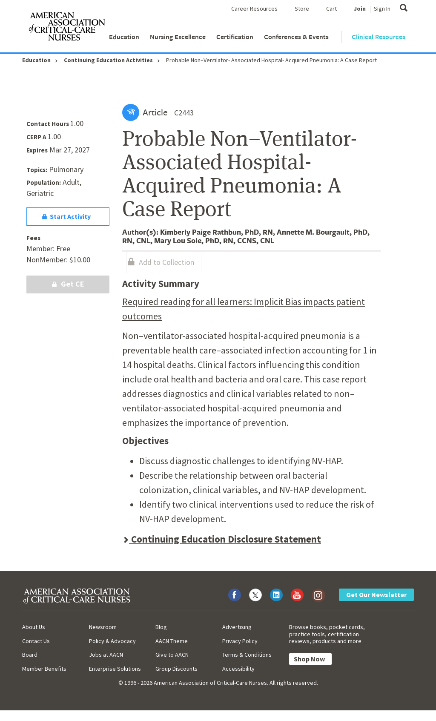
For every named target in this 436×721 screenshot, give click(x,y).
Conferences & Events (296, 36)
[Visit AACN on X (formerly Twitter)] (255, 595)
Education (124, 36)
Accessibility (238, 668)
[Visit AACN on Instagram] (318, 595)
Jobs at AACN (106, 654)
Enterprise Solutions (115, 668)
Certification (234, 36)
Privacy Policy (240, 641)
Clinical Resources (378, 36)
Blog (161, 627)
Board (29, 654)
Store (302, 8)
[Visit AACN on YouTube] (297, 595)
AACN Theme (171, 641)
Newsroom (103, 627)
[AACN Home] (66, 28)
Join (360, 8)
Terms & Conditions (247, 654)
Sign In (382, 8)
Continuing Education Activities (108, 60)
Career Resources (254, 8)
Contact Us (36, 641)
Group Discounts (176, 668)
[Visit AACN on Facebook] (234, 595)
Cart (331, 8)
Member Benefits (44, 668)
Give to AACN (172, 654)
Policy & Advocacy (112, 641)
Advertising (237, 627)
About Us (33, 627)
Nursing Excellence (178, 36)
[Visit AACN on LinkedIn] (276, 595)
